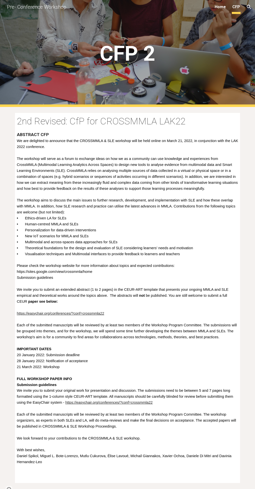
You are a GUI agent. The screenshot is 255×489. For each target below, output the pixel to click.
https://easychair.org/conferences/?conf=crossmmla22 (60, 313)
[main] (127, 54)
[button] (249, 7)
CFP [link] (236, 6)
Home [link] (220, 6)
